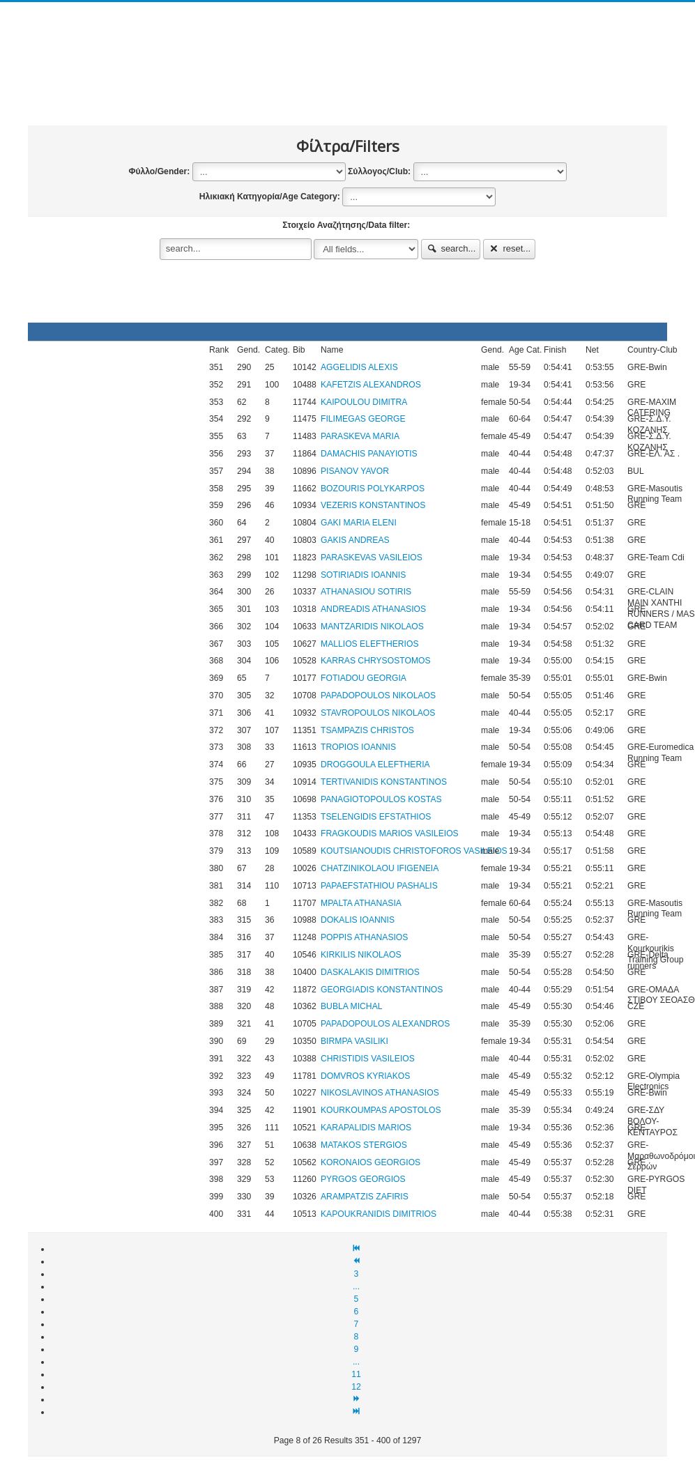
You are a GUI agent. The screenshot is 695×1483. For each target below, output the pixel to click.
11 (356, 1374)
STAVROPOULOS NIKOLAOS (378, 713)
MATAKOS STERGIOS (364, 1145)
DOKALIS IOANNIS (358, 920)
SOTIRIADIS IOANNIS (363, 575)
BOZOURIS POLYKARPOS (373, 488)
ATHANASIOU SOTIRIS (366, 592)
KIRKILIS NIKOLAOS (361, 955)
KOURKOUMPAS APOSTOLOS (381, 1110)
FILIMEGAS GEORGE (363, 419)
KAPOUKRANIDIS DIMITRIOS (378, 1214)
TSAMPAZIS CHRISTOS (367, 730)
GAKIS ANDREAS (355, 540)
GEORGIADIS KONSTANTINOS (382, 989)
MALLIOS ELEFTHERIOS (370, 644)
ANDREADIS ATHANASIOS (373, 609)
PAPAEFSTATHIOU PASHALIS (379, 886)
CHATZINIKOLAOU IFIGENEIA (379, 868)
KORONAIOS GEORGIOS (370, 1162)
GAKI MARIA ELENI (359, 523)
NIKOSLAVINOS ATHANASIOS (380, 1093)
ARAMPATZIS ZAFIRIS (364, 1196)
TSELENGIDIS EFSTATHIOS (376, 817)
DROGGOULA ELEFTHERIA (375, 764)
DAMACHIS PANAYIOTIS (369, 454)
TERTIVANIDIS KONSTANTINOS (384, 782)
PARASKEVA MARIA (360, 436)
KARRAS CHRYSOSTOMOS (376, 661)
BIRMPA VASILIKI (354, 1041)
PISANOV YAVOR (355, 471)
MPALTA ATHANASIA (361, 903)
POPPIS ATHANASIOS (364, 937)
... (356, 1286)
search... (451, 248)
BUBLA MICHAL (352, 1006)
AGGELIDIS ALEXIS (359, 367)
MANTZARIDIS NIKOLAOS (372, 626)
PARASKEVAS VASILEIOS (371, 557)
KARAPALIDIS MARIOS (366, 1127)
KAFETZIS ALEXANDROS (371, 385)
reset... (509, 248)
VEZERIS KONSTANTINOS (373, 505)
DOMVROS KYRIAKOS (365, 1076)
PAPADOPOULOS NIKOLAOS (378, 695)
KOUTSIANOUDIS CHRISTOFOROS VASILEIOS (414, 851)
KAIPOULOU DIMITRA (364, 402)
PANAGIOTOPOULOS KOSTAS (381, 799)
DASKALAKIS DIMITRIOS (370, 972)
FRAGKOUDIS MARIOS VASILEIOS (390, 833)
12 (356, 1387)
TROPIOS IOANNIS (358, 747)
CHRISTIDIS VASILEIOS (368, 1058)
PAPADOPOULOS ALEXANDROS (385, 1024)
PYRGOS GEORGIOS (363, 1179)
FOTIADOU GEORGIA (363, 678)
